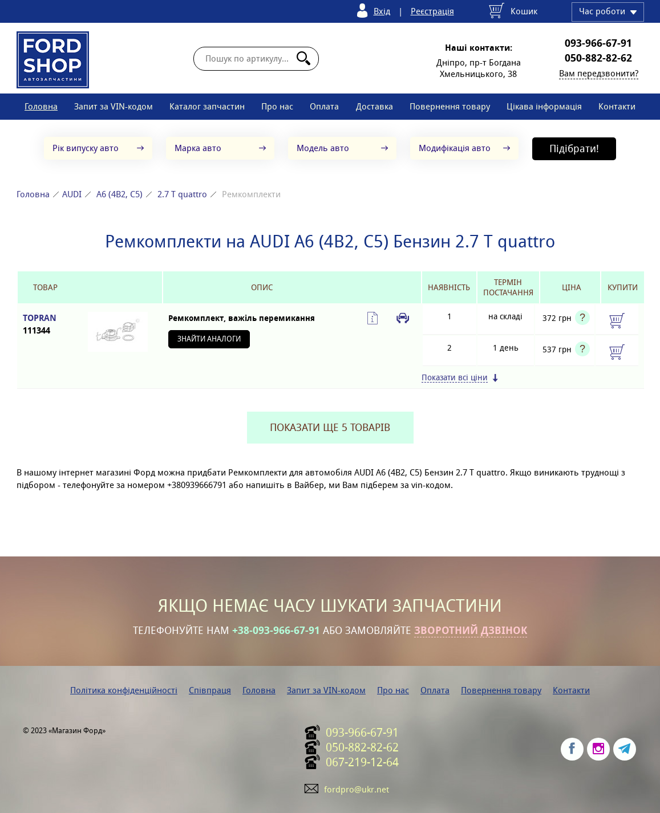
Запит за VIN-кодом (113, 106)
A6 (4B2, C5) (119, 194)
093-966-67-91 (598, 43)
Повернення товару (450, 106)
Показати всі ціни (455, 378)
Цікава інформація (544, 106)
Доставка (374, 106)
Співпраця (210, 690)
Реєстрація (432, 11)
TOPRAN (45, 324)
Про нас (277, 106)
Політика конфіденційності (123, 690)
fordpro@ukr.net (356, 789)
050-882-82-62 (598, 58)
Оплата (324, 106)
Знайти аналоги (209, 339)
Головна (41, 106)
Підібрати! (574, 148)
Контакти (616, 106)
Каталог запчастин (207, 106)
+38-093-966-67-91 (276, 630)
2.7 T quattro (182, 194)
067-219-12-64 (362, 762)
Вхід (382, 11)
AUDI (72, 194)
